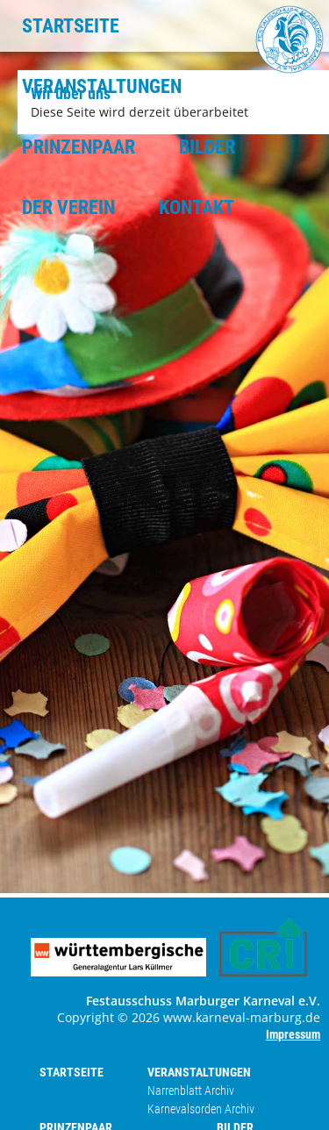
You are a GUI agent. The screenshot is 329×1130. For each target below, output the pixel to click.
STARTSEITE (70, 26)
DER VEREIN (68, 207)
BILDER (207, 147)
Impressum (293, 1034)
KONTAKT (196, 207)
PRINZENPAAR (78, 147)
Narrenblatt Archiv (190, 1091)
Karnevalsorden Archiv (200, 1109)
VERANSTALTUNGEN (102, 86)
